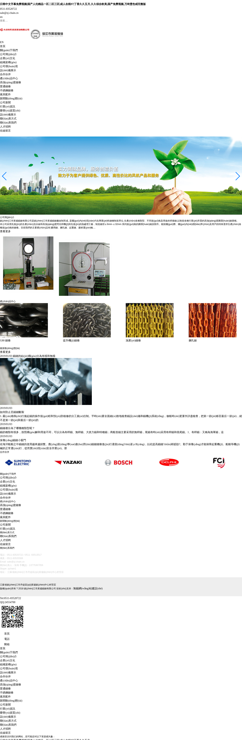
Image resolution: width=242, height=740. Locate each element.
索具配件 (5, 94)
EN (2, 42)
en (1, 17)
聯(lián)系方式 (8, 118)
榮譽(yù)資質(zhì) (10, 110)
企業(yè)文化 (7, 58)
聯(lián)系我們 (8, 122)
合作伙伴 (5, 74)
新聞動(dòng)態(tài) (11, 98)
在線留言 (5, 130)
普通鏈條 (5, 86)
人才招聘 (5, 126)
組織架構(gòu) (8, 62)
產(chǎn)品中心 (9, 78)
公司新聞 (5, 102)
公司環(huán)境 (9, 66)
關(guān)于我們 (9, 50)
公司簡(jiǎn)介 (8, 54)
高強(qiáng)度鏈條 (10, 82)
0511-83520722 (8, 8)
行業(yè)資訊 (7, 106)
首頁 (2, 46)
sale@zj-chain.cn (9, 12)
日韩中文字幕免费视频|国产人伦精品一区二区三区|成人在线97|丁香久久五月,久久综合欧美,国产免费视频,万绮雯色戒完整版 (73, 4)
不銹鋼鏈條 (6, 90)
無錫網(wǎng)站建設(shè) (88, 588)
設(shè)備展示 (8, 70)
